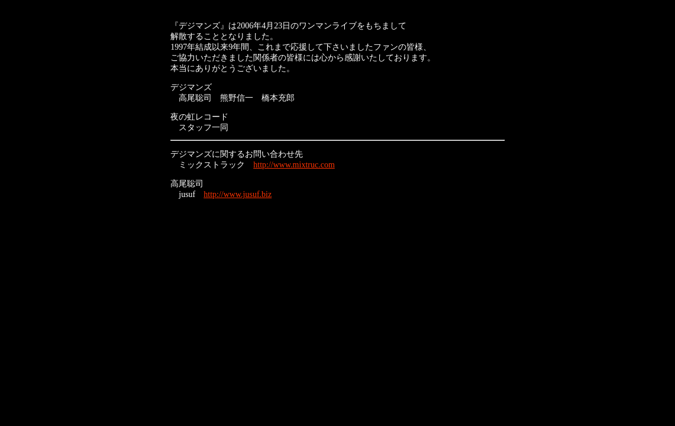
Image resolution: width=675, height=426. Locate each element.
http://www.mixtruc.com (294, 164)
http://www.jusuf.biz (238, 194)
